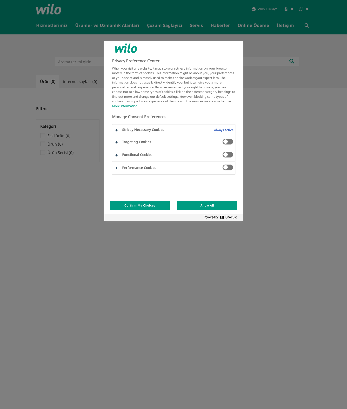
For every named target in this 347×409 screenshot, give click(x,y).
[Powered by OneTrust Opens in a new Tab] (222, 218)
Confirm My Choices (139, 205)
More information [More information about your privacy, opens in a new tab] (125, 106)
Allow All (207, 205)
